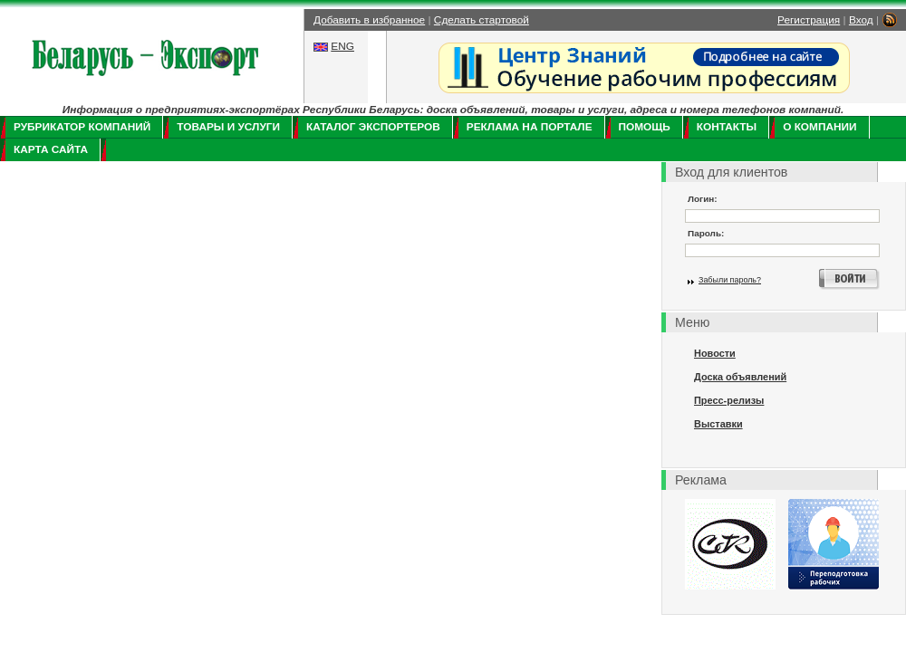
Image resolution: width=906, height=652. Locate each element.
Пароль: (706, 233)
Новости (715, 353)
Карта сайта (51, 149)
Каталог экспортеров (373, 126)
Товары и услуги (228, 126)
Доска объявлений (740, 376)
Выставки (718, 423)
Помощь (644, 126)
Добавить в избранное (369, 20)
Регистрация (808, 20)
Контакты (727, 126)
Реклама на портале (530, 126)
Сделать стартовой (481, 20)
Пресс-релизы (729, 400)
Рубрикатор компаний (82, 126)
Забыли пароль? (730, 279)
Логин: (703, 199)
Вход (861, 20)
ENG (342, 46)
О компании (819, 126)
